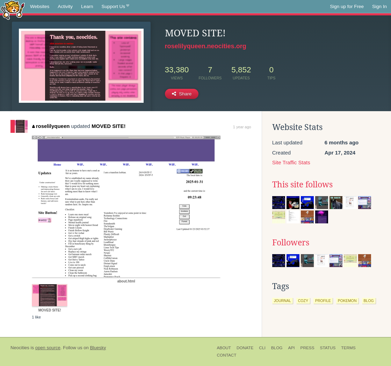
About (224, 347)
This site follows (302, 184)
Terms (348, 347)
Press (307, 347)
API (291, 347)
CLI (262, 347)
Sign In (379, 6)
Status (328, 347)
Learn (87, 6)
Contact (226, 355)
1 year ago (242, 127)
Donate (245, 347)
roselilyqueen (51, 126)
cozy (303, 301)
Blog (277, 347)
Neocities (19, 347)
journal (282, 301)
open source (47, 347)
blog (369, 301)
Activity (65, 6)
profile (323, 301)
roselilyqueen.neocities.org (205, 46)
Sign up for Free (347, 6)
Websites (39, 6)
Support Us (115, 6)
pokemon (347, 301)
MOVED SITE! (109, 126)
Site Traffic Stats (291, 162)
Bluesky (98, 347)
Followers (290, 242)
